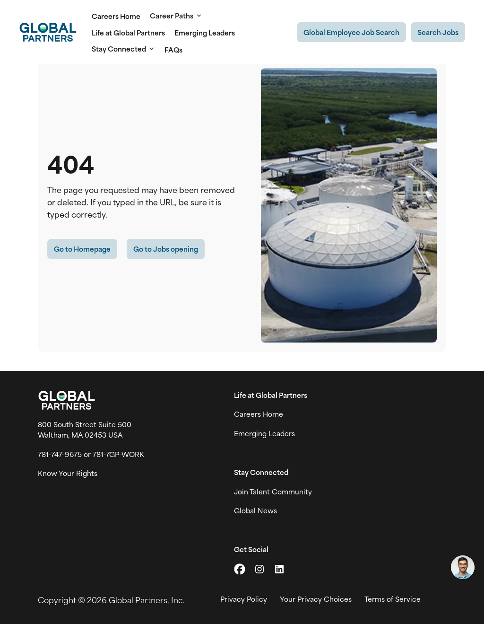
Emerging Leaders (204, 32)
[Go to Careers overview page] (48, 32)
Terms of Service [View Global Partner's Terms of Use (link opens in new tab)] (392, 599)
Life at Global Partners (128, 32)
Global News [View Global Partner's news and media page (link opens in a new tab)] (255, 510)
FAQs (173, 49)
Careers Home (116, 15)
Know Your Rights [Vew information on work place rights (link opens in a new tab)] (67, 473)
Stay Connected (123, 49)
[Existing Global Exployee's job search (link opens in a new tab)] (351, 32)
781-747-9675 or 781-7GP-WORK (91, 454)
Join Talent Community (273, 491)
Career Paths (176, 15)
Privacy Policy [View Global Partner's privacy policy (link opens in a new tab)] (243, 599)
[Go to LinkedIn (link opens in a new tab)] (279, 569)
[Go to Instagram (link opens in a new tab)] (259, 569)
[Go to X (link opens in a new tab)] (239, 569)
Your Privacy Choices (316, 599)
